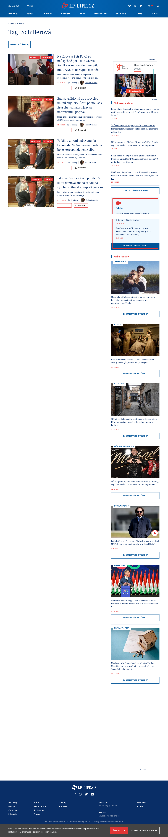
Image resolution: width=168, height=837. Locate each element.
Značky (62, 802)
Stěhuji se (119, 384)
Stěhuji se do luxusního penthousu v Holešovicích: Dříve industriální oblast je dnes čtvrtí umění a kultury (134, 422)
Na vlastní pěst (121, 628)
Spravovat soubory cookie (144, 830)
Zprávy (139, 13)
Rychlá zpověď (121, 506)
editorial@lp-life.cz (107, 805)
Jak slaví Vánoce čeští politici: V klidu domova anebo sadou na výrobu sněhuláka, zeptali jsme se (80, 182)
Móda (82, 13)
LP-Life (11, 24)
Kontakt (156, 13)
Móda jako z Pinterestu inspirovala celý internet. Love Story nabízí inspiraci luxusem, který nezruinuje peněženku (133, 300)
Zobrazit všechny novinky (135, 191)
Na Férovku (119, 565)
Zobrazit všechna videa (135, 246)
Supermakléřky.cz (78, 821)
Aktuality (12, 13)
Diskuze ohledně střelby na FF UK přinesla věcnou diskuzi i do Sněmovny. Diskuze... (79, 156)
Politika (48, 99)
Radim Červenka (91, 83)
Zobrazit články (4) (19, 44)
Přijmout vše (119, 830)
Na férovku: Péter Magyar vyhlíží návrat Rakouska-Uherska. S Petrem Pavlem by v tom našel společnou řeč (134, 175)
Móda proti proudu (124, 446)
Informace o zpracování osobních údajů (39, 832)
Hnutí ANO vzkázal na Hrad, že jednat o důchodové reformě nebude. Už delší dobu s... (77, 76)
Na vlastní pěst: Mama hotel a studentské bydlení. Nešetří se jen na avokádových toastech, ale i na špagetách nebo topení (133, 666)
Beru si (117, 324)
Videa (30, 6)
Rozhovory (121, 13)
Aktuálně (48, 141)
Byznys (30, 13)
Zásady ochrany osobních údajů (107, 821)
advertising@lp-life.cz (109, 816)
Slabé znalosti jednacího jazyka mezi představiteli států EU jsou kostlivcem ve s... (79, 118)
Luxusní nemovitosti (55, 821)
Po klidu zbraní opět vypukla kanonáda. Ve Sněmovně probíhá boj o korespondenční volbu (79, 145)
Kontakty (141, 802)
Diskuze (80, 88)
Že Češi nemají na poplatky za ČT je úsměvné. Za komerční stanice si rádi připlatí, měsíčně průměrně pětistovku (134, 128)
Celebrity (47, 13)
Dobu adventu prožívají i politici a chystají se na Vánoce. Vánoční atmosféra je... (78, 194)
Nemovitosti (100, 13)
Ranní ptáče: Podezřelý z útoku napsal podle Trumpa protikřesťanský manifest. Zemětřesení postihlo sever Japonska (135, 112)
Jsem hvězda (120, 262)
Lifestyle (65, 13)
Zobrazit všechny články (135, 314)
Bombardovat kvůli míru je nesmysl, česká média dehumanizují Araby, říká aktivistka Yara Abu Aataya (133, 231)
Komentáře (47, 57)
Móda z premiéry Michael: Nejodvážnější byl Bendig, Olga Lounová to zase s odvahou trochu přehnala (135, 144)
